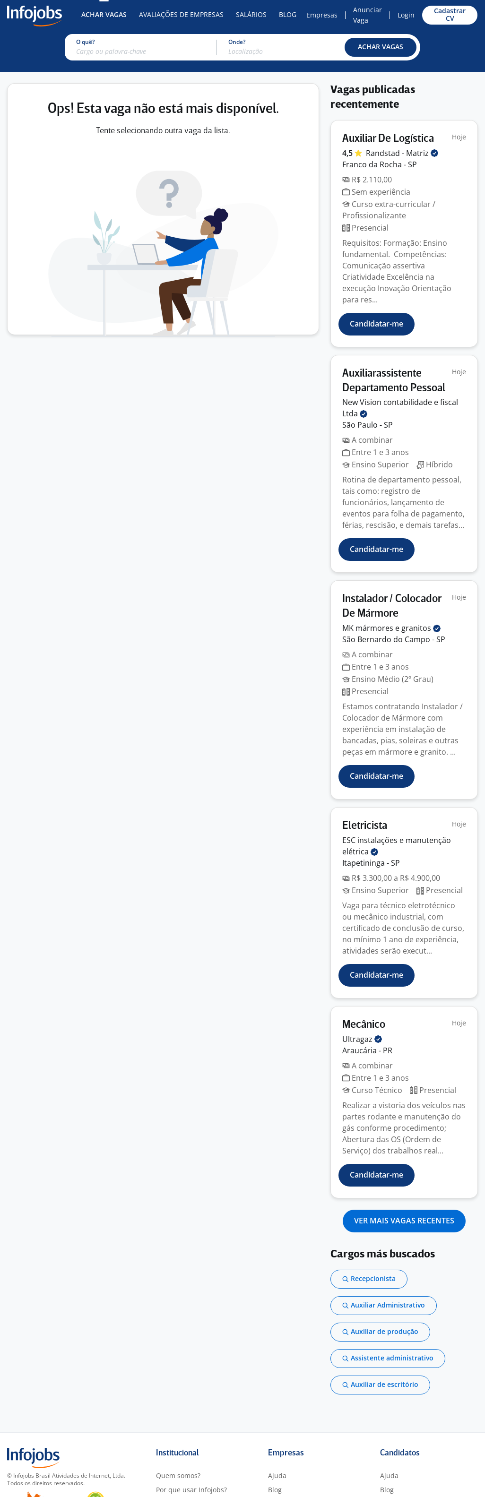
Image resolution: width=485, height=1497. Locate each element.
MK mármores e (391, 628)
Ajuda (277, 1475)
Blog (287, 14)
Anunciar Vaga (367, 15)
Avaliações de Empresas (181, 14)
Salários (251, 14)
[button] (380, 47)
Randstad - (402, 153)
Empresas (322, 14)
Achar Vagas (104, 14)
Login (406, 14)
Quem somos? (178, 1475)
